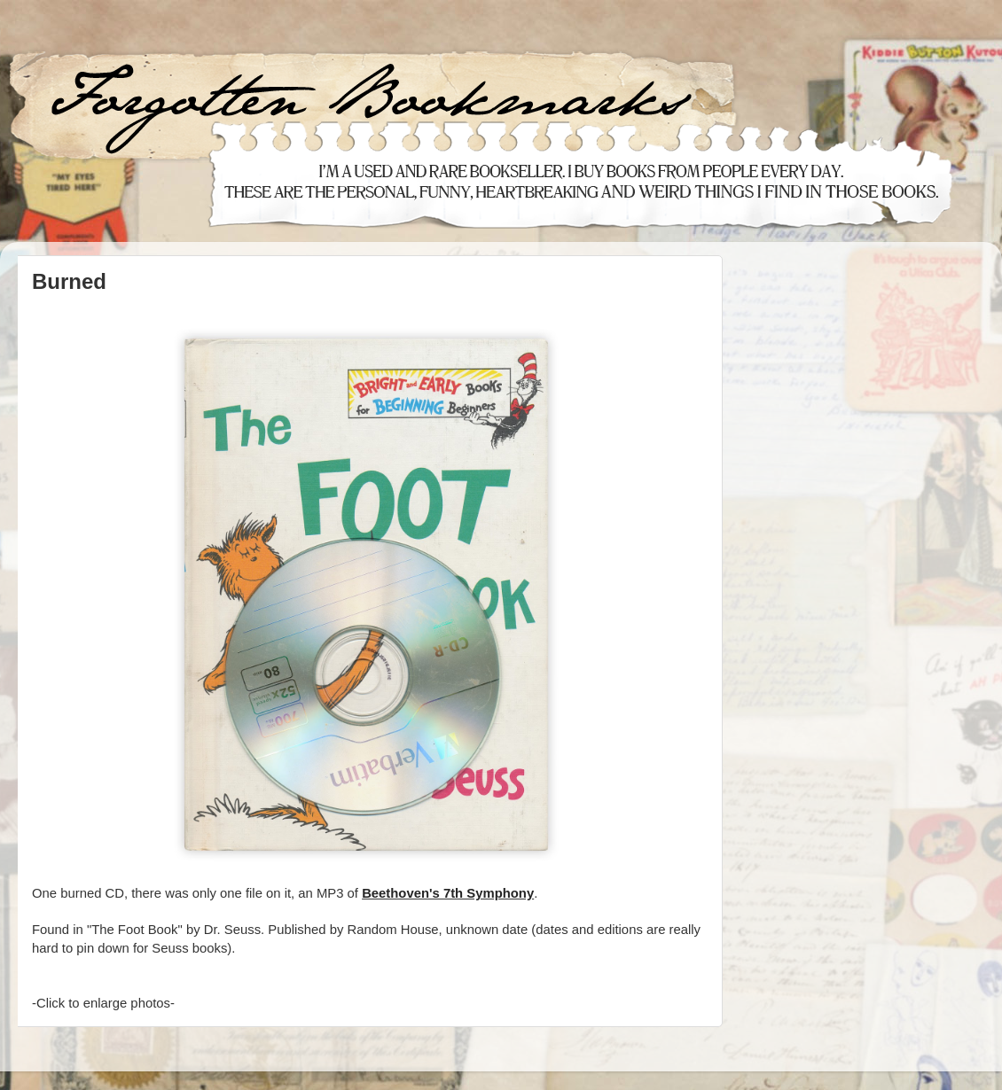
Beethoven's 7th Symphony (448, 893)
